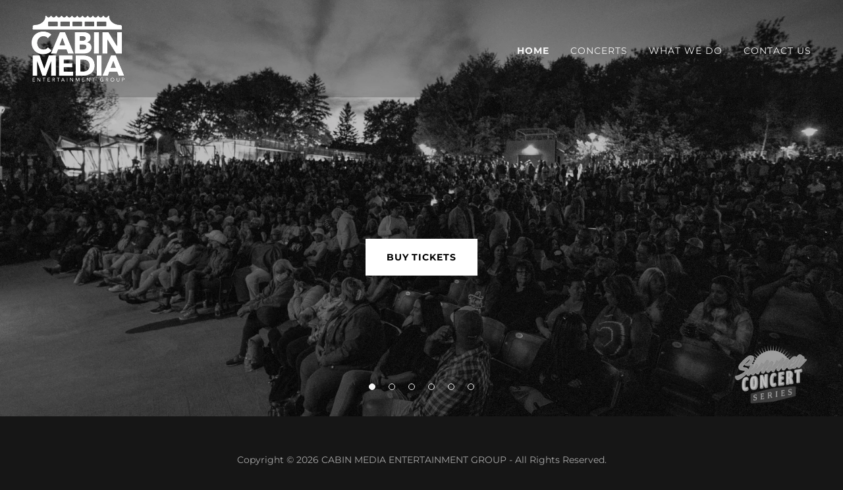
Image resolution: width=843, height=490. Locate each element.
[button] (372, 386)
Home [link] (533, 51)
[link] (78, 47)
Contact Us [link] (777, 51)
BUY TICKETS (422, 257)
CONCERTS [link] (599, 51)
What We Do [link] (685, 51)
